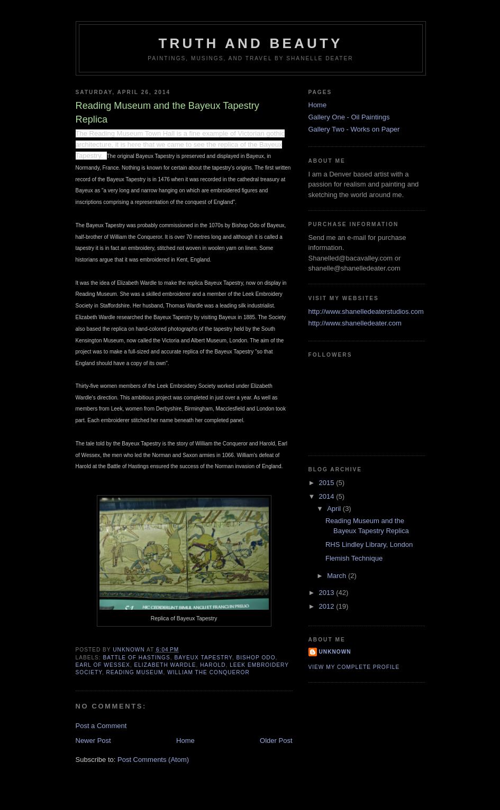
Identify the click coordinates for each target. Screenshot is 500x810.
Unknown (335, 652)
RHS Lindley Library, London (369, 544)
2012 (328, 606)
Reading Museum (134, 672)
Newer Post (93, 740)
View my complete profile (354, 667)
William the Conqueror (208, 672)
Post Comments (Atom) (153, 760)
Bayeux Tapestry (203, 657)
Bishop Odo (255, 657)
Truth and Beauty (251, 43)
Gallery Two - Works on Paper (354, 129)
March (337, 576)
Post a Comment (101, 726)
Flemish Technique (354, 558)
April (335, 509)
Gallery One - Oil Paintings (349, 117)
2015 (328, 483)
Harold (212, 665)
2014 (328, 496)
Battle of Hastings (136, 657)
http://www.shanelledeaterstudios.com (366, 311)
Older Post (276, 740)
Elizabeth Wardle (165, 665)
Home (185, 740)
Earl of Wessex (103, 665)
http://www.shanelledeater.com (355, 323)
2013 (328, 593)
